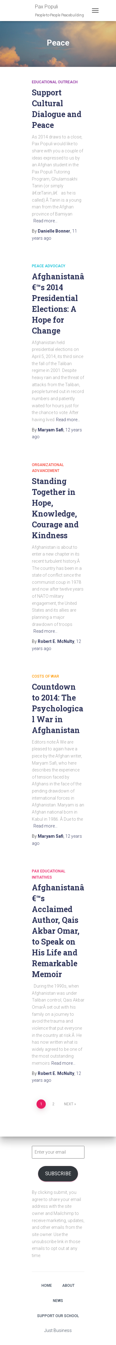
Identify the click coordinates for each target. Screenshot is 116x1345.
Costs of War (45, 676)
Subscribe (58, 1174)
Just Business (58, 1330)
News (58, 1301)
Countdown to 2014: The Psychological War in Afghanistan (57, 708)
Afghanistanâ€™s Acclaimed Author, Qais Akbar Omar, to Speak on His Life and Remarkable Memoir (58, 930)
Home (46, 1285)
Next (68, 1104)
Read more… (45, 220)
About (68, 1285)
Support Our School (58, 1316)
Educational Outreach (55, 82)
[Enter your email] (58, 1152)
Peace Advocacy (48, 266)
